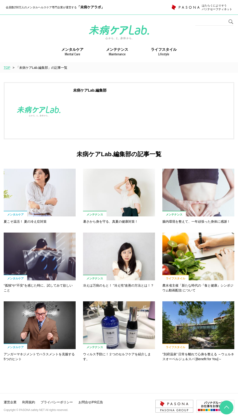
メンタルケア (72, 52)
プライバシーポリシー (57, 402)
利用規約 (28, 402)
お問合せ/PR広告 (90, 402)
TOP (7, 67)
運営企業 (10, 402)
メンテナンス (117, 52)
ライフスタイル (164, 52)
